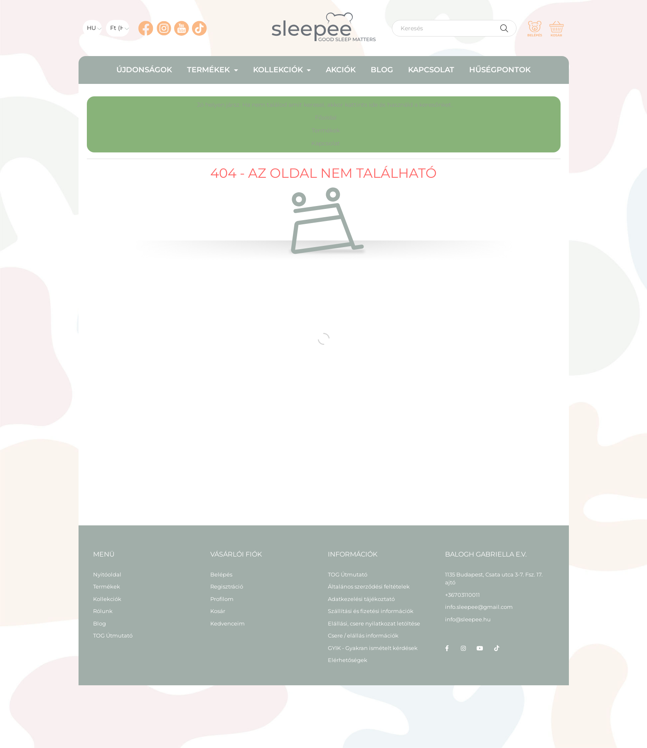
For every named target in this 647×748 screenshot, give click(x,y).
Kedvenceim (227, 623)
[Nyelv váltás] (92, 28)
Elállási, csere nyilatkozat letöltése (374, 623)
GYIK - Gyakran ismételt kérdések (373, 648)
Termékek (326, 130)
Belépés (221, 574)
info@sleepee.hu (468, 619)
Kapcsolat (431, 69)
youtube (480, 648)
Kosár (217, 611)
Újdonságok (144, 69)
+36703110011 (462, 594)
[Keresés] (454, 28)
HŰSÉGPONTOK (500, 69)
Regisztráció (226, 587)
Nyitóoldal (107, 574)
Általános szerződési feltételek (369, 587)
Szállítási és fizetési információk (370, 611)
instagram (463, 648)
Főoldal (326, 117)
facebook (446, 648)
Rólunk (103, 611)
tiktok (496, 648)
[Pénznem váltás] (117, 28)
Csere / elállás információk (363, 636)
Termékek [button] (209, 69)
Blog (382, 69)
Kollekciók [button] (279, 69)
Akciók (341, 69)
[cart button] (556, 28)
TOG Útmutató (113, 636)
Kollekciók (107, 599)
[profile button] (534, 28)
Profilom (222, 599)
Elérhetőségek (347, 660)
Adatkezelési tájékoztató (361, 599)
